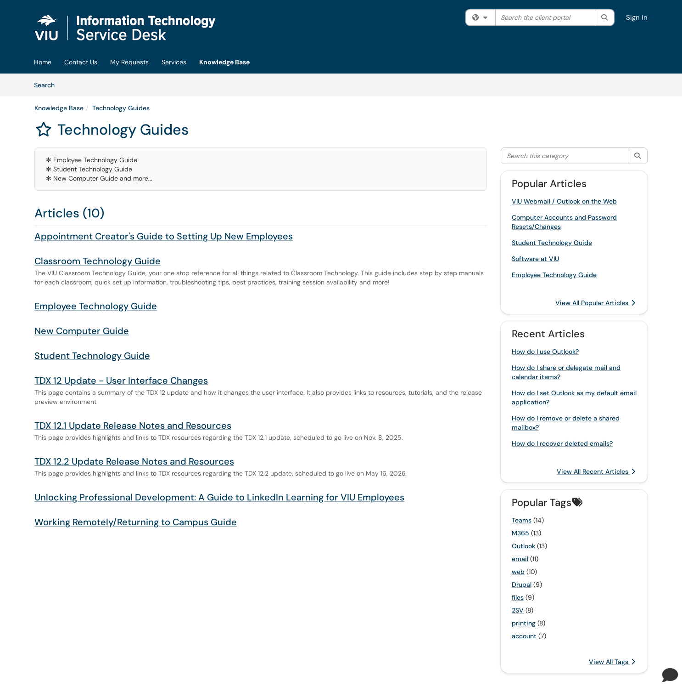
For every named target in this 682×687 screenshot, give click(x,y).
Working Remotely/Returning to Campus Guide (135, 522)
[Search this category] (564, 156)
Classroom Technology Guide (97, 261)
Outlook (523, 546)
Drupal (521, 584)
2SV (518, 610)
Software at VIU (535, 259)
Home (42, 62)
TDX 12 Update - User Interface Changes (121, 380)
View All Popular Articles (595, 303)
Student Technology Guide (92, 356)
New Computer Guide (81, 331)
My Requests (129, 62)
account (524, 636)
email (520, 559)
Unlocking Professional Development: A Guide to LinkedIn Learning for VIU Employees (219, 497)
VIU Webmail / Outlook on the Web (564, 201)
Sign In (637, 17)
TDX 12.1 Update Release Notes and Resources (132, 426)
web (518, 572)
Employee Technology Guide (95, 306)
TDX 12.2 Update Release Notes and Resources (134, 461)
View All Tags (612, 662)
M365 (520, 533)
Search (47, 84)
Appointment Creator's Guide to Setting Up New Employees (163, 236)
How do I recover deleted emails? (562, 443)
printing (524, 623)
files (518, 597)
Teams (521, 520)
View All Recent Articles (596, 471)
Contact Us (80, 62)
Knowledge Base (224, 62)
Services (174, 62)
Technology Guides (121, 108)
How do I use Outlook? (545, 351)
